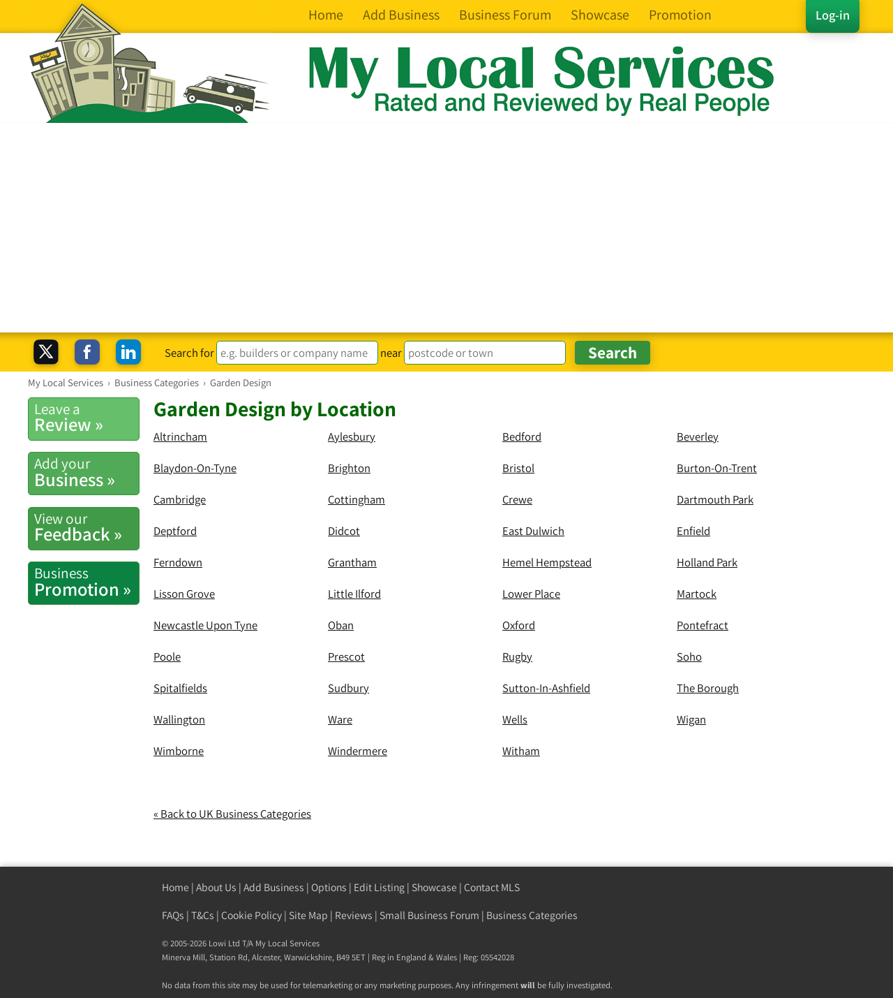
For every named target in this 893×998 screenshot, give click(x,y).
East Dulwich (533, 530)
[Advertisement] (446, 227)
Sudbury (348, 688)
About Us (216, 887)
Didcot (344, 530)
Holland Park (707, 562)
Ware (340, 719)
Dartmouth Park (715, 499)
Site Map (308, 915)
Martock (696, 593)
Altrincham (180, 436)
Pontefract (702, 625)
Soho (689, 656)
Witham (521, 750)
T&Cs (202, 915)
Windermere (357, 750)
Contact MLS (492, 887)
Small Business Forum (429, 915)
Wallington (179, 719)
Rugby (517, 656)
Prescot (346, 656)
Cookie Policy (251, 915)
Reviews (354, 915)
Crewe (517, 499)
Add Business (273, 887)
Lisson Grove (184, 593)
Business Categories (532, 915)
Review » (86, 417)
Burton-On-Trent (717, 468)
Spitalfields (180, 688)
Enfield (693, 530)
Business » (86, 472)
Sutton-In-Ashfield (546, 688)
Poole (167, 656)
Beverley (698, 436)
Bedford (521, 436)
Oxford (518, 625)
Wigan (691, 719)
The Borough (708, 688)
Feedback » (86, 527)
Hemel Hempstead (547, 562)
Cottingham (356, 499)
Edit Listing (379, 887)
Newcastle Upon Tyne (205, 625)
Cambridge (179, 499)
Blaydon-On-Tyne (195, 468)
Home (175, 887)
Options (329, 887)
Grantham (352, 562)
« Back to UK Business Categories (232, 813)
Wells (514, 719)
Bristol (518, 468)
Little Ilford (354, 593)
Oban (341, 625)
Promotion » (86, 582)
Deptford (175, 530)
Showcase (434, 887)
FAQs (173, 915)
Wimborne (178, 750)
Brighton (349, 468)
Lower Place (531, 593)
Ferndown (177, 562)
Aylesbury (351, 436)
